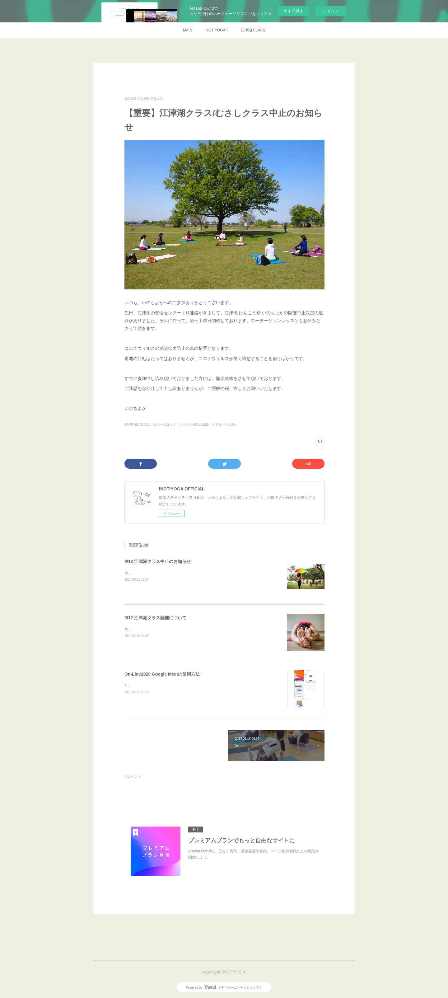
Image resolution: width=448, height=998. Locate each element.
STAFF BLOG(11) (136, 424)
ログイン (331, 11)
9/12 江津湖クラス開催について (155, 617)
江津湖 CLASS (253, 30)
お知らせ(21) (160, 424)
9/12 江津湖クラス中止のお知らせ (157, 561)
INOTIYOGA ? (216, 30)
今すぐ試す (293, 10)
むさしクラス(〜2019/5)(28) (190, 424)
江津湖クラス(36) (224, 424)
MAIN (187, 30)
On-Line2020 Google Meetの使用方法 (162, 674)
